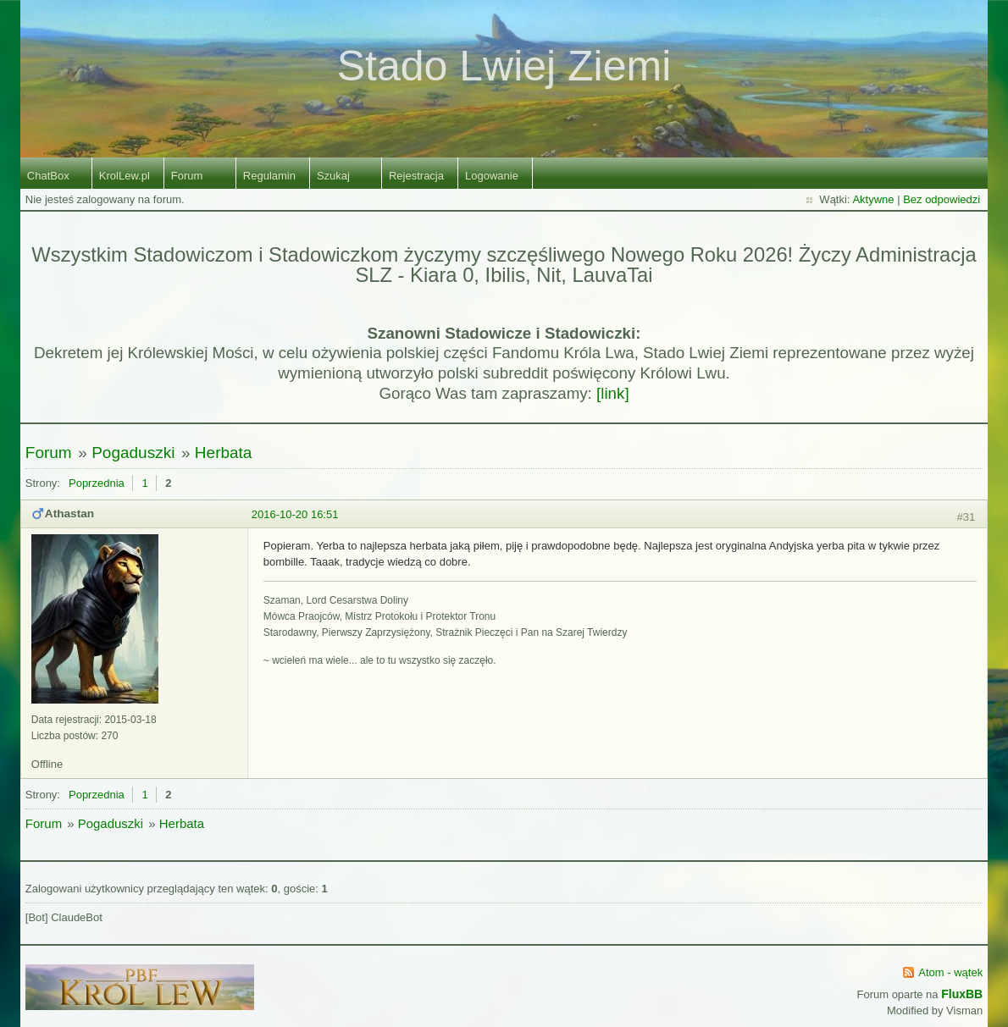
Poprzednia (97, 483)
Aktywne (873, 199)
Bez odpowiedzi (941, 199)
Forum (187, 175)
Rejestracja (416, 175)
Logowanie (491, 175)
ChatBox (48, 175)
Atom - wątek (950, 972)
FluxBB (962, 994)
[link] (612, 393)
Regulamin (269, 175)
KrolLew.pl (124, 175)
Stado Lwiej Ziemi (504, 66)
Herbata (223, 452)
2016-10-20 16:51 (295, 514)
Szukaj (333, 175)
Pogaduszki (132, 452)
